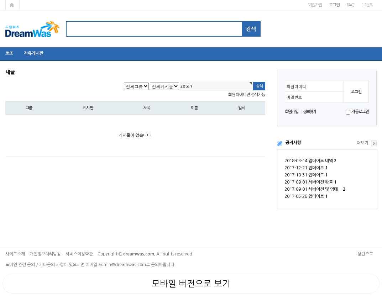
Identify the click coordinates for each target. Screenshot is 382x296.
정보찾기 (309, 112)
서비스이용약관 (79, 254)
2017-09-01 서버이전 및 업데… (314, 189)
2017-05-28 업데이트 (306, 196)
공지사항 (293, 143)
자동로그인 (360, 112)
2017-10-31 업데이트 (306, 175)
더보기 (362, 143)
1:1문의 (367, 5)
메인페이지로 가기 (12, 5)
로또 (9, 53)
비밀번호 (294, 97)
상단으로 (365, 254)
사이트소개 (15, 254)
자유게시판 (33, 53)
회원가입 (315, 5)
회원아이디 (296, 87)
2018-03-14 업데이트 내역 (310, 161)
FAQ (350, 5)
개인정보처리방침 (45, 254)
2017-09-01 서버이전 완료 (310, 182)
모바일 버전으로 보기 (191, 283)
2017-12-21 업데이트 (306, 168)
